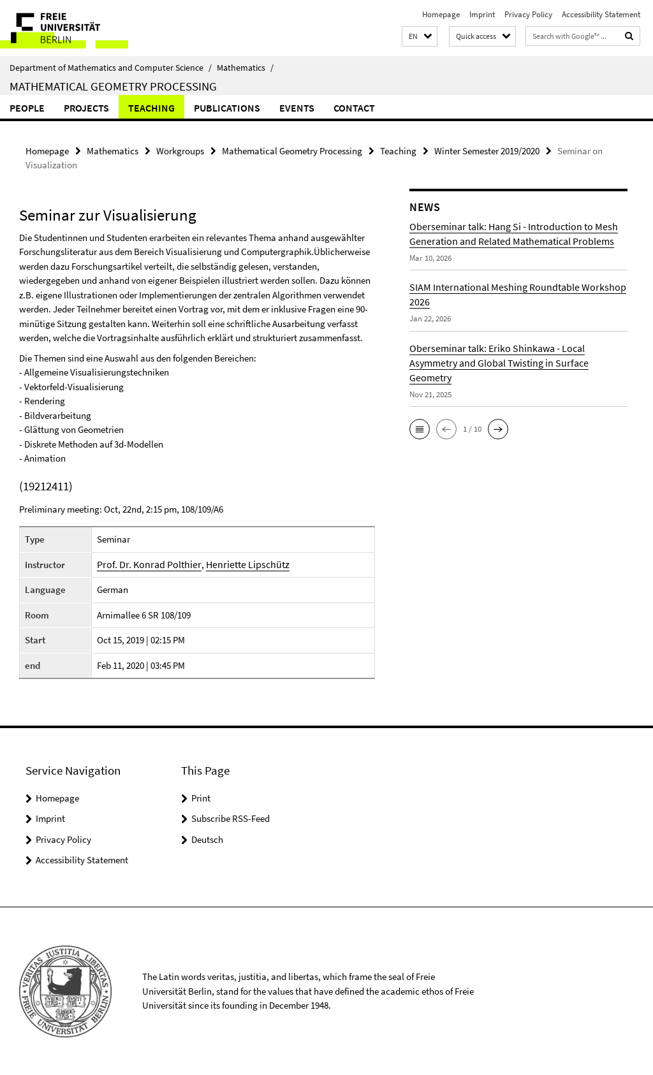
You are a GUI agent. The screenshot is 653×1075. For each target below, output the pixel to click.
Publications (227, 107)
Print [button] (200, 797)
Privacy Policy (528, 14)
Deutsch (207, 839)
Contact (354, 107)
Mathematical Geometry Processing (113, 86)
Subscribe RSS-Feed (230, 818)
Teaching (151, 107)
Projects (86, 107)
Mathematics (245, 67)
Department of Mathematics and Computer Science (111, 67)
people (27, 107)
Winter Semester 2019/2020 (486, 150)
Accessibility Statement (601, 14)
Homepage (441, 14)
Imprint (482, 14)
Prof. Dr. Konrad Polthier (149, 564)
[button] (419, 36)
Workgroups (180, 150)
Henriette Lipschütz (239, 564)
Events (296, 107)
